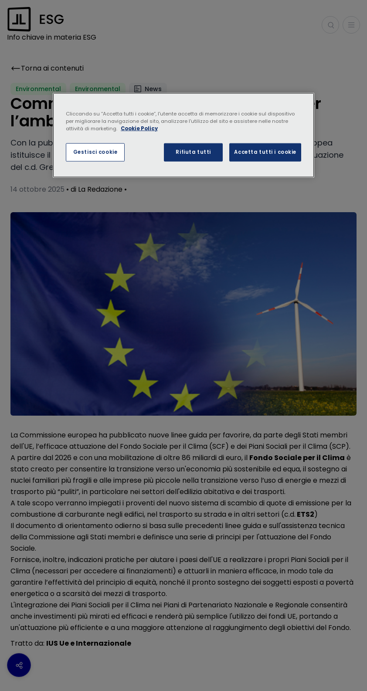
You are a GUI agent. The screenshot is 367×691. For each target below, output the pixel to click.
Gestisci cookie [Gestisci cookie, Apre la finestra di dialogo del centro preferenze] (95, 152)
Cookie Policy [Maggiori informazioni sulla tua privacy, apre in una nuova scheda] (139, 128)
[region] (183, 135)
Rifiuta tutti (193, 152)
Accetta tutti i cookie (265, 152)
